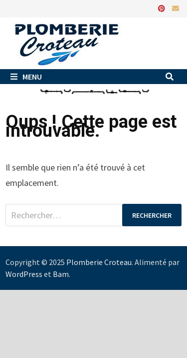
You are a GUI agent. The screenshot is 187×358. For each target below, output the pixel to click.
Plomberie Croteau (99, 262)
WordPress (23, 274)
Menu (26, 77)
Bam (61, 274)
